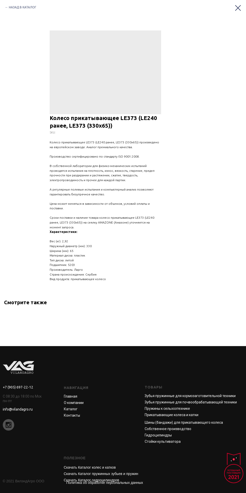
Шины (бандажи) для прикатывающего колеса (184, 422)
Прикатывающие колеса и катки (171, 415)
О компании (74, 403)
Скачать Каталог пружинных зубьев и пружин (101, 474)
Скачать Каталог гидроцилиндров (91, 480)
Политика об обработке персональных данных (104, 483)
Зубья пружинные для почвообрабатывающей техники (191, 402)
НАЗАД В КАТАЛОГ (22, 7)
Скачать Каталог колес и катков (90, 467)
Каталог (71, 409)
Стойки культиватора (163, 441)
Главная (70, 396)
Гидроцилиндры (158, 435)
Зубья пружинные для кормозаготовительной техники (190, 396)
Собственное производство (168, 429)
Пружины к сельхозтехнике (167, 408)
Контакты (72, 415)
